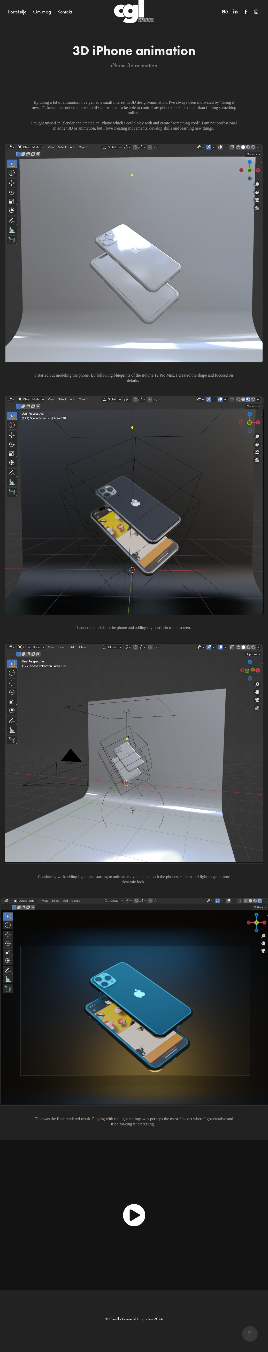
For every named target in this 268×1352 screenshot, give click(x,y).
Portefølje (17, 12)
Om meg (42, 12)
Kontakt (64, 12)
